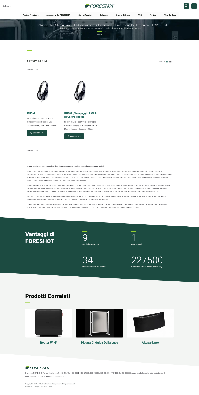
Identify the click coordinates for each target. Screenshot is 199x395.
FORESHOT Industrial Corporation (49, 384)
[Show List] (170, 61)
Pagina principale (31, 15)
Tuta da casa (170, 15)
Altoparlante (150, 342)
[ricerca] (186, 6)
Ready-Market (47, 387)
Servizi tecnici (85, 15)
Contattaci (135, 207)
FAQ (141, 15)
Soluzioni (105, 15)
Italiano (7, 6)
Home (99, 34)
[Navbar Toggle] (194, 6)
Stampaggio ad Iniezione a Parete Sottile (123, 204)
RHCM (29, 207)
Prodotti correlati (47, 296)
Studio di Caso (124, 15)
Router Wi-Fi (48, 342)
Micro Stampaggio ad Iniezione (95, 204)
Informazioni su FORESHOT (58, 15)
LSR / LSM (37, 207)
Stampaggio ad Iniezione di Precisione (152, 204)
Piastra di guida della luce (99, 342)
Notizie (154, 15)
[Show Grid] (167, 61)
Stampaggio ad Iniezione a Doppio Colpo (85, 207)
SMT (81, 204)
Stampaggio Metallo (71, 204)
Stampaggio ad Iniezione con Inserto (55, 207)
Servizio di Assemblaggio (110, 207)
